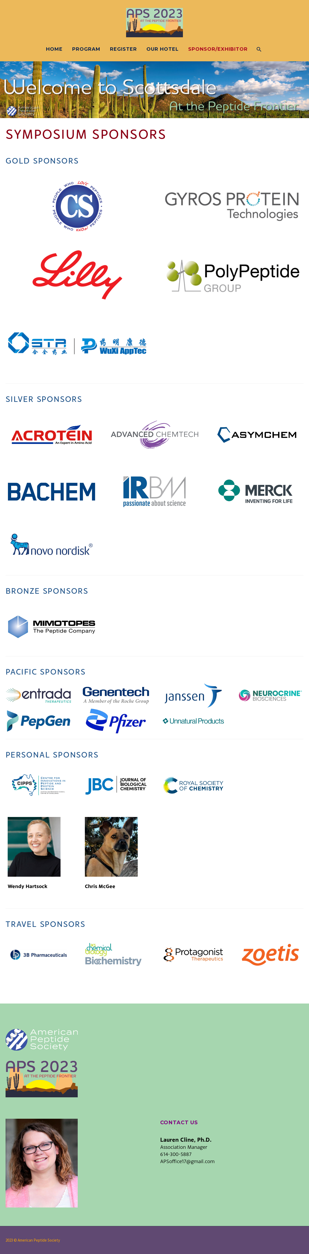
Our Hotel (162, 49)
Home (54, 49)
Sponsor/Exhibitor (218, 49)
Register (123, 49)
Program (86, 49)
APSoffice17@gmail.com (187, 1161)
